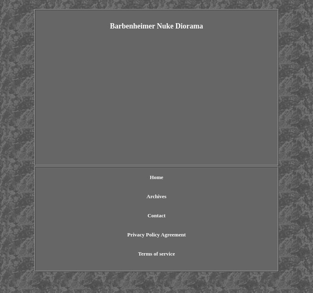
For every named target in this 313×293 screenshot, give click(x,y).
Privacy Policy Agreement (156, 235)
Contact (156, 215)
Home (156, 177)
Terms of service (156, 254)
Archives (157, 196)
